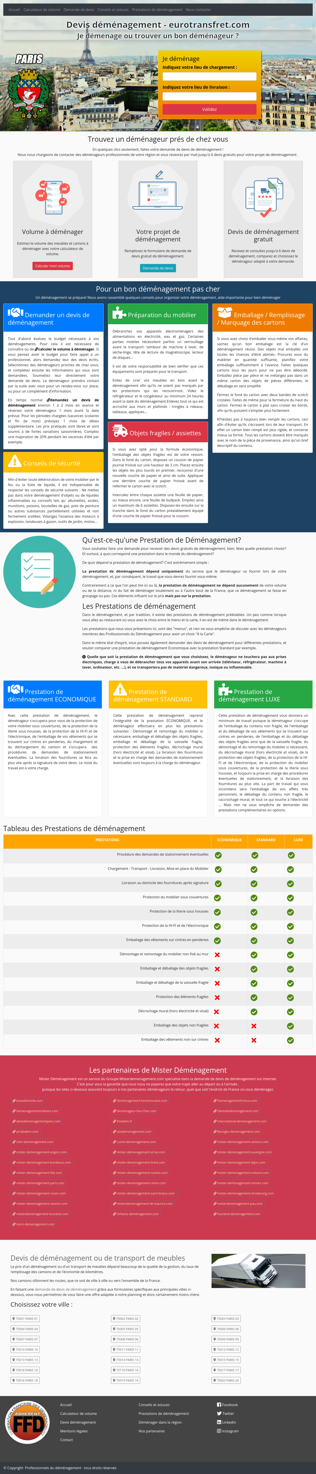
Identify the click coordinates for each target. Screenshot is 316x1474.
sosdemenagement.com (132, 1131)
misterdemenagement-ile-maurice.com (143, 1203)
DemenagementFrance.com (235, 1101)
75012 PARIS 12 (226, 1349)
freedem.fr (122, 1121)
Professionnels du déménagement (53, 1467)
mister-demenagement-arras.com (139, 1152)
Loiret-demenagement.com (134, 1142)
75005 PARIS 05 (125, 1329)
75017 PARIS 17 (226, 1370)
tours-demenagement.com (34, 1224)
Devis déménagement (78, 1422)
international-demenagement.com (240, 1121)
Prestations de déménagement (157, 9)
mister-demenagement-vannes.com (40, 1203)
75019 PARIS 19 (125, 1380)
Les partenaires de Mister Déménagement (158, 1070)
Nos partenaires (152, 1431)
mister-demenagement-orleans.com (241, 1173)
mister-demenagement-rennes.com (241, 1183)
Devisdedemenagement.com (236, 1111)
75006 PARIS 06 (226, 1329)
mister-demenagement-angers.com (40, 1152)
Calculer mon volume (52, 266)
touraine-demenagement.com (237, 1214)
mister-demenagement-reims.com (139, 1183)
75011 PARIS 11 (125, 1349)
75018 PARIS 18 (25, 1380)
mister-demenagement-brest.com (139, 1162)
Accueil (14, 9)
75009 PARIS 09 (226, 1339)
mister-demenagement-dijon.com (239, 1162)
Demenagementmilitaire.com (35, 1111)
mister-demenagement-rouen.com (39, 1193)
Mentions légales (74, 1431)
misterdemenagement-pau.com (238, 1203)
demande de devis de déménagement (66, 1289)
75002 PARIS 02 (125, 1319)
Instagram (228, 1431)
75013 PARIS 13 (25, 1360)
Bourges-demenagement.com (237, 1131)
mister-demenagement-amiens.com (241, 1142)
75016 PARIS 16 (25, 1370)
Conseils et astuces (113, 9)
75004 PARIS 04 (25, 1329)
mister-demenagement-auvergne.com (243, 1152)
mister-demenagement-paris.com (38, 1183)
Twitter (225, 1413)
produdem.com (26, 1131)
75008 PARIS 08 (125, 1339)
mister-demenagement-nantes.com (140, 1173)
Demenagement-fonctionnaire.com (140, 1101)
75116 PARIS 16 (125, 1370)
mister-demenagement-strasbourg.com (244, 1193)
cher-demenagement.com (33, 1142)
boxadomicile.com (28, 1101)
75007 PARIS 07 (25, 1339)
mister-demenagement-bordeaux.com (42, 1162)
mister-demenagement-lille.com (37, 1173)
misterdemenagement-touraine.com (40, 1214)
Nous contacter (198, 9)
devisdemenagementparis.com (37, 1121)
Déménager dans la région (160, 1422)
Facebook (227, 1404)
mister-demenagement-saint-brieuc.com (144, 1193)
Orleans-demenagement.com (136, 1214)
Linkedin (226, 1422)
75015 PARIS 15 (226, 1360)
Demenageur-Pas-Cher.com (134, 1111)
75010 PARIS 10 (25, 1349)
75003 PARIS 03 (226, 1319)
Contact (66, 1439)
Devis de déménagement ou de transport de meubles (98, 1258)
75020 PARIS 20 (226, 1380)
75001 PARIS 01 (25, 1319)
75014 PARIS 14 (125, 1360)
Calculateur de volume (41, 9)
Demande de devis (79, 9)
